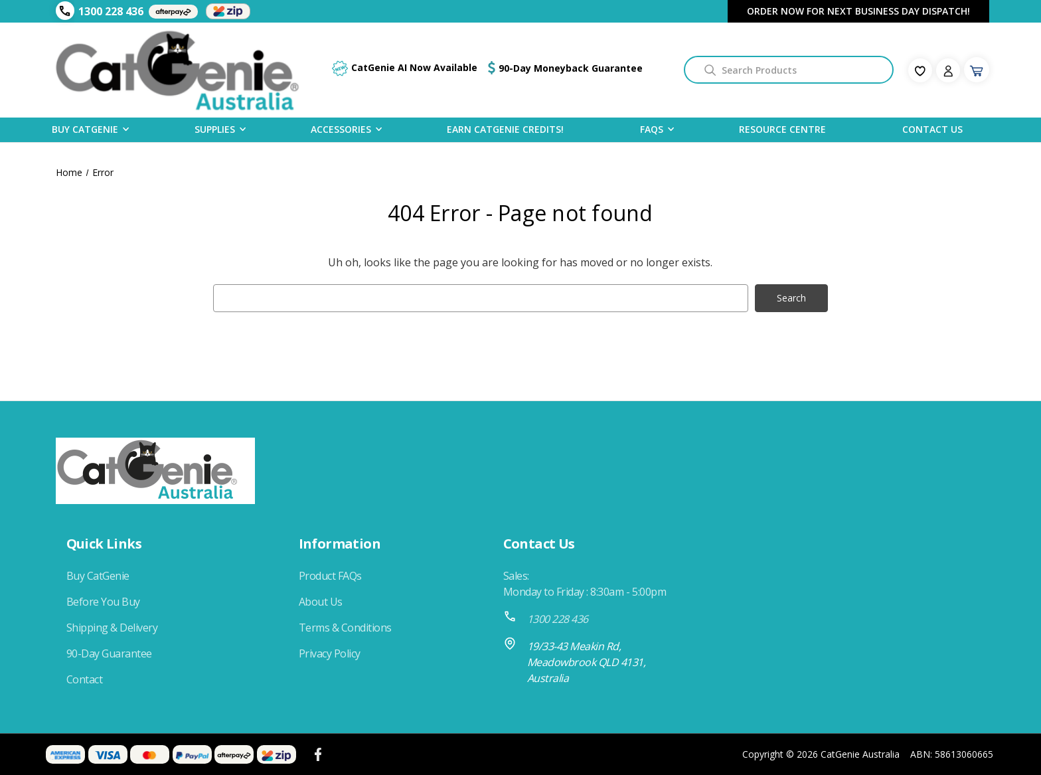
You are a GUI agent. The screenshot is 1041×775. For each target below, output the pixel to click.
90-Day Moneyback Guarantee (571, 68)
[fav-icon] (920, 70)
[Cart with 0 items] (976, 69)
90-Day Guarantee (109, 653)
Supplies (215, 128)
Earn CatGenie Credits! (505, 129)
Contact (84, 679)
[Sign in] (948, 70)
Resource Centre (782, 129)
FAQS (651, 128)
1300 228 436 (110, 11)
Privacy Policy (329, 653)
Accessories (341, 128)
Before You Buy (103, 601)
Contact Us (932, 129)
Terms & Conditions (345, 627)
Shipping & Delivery (112, 627)
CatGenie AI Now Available (414, 67)
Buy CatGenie (85, 128)
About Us (321, 601)
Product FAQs (330, 575)
